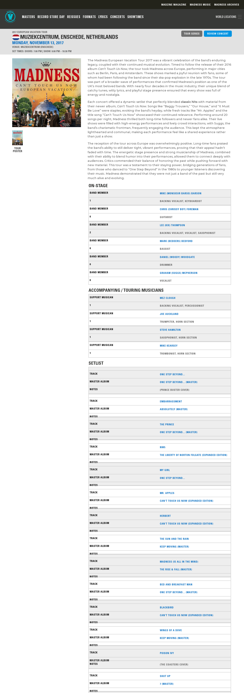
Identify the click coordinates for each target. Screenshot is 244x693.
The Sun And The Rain (174, 538)
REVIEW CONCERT (217, 33)
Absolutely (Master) (174, 409)
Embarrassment (171, 401)
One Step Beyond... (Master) (178, 382)
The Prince (167, 424)
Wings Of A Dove (171, 630)
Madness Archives (226, 4)
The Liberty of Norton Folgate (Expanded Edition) (193, 455)
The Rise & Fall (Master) (176, 569)
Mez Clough (168, 298)
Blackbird (167, 607)
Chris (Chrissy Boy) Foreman (179, 209)
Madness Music (200, 4)
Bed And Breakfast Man (176, 584)
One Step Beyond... (172, 374)
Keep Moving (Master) (174, 546)
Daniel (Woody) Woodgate (177, 257)
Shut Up (165, 676)
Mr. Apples (167, 493)
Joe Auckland (169, 314)
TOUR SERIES (192, 33)
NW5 (162, 447)
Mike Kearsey (169, 345)
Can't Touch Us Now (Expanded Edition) (186, 500)
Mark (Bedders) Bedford (176, 241)
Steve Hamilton (170, 329)
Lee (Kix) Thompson (172, 225)
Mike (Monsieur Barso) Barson (181, 193)
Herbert (165, 515)
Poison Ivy (167, 653)
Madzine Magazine (173, 4)
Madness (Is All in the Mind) (179, 561)
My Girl (165, 470)
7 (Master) (166, 683)
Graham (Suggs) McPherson (179, 272)
